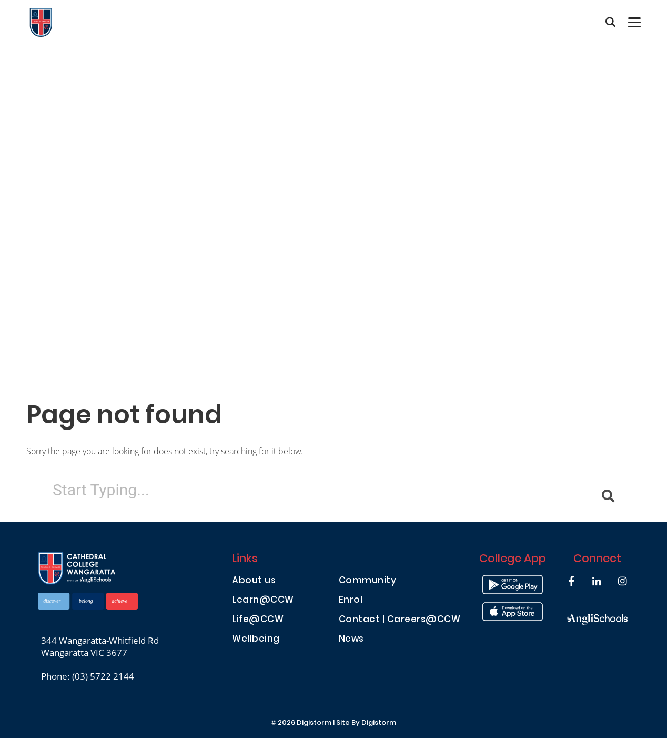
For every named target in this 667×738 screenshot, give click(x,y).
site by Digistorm (366, 723)
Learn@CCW (263, 600)
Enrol (351, 600)
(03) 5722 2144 (103, 676)
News (351, 639)
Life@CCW (258, 620)
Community (368, 581)
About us (254, 581)
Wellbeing (256, 639)
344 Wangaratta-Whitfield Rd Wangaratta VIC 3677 (100, 646)
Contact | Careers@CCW (400, 620)
